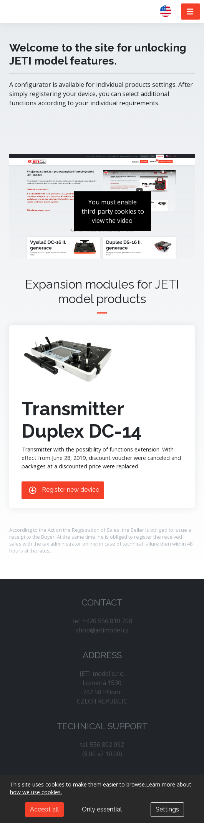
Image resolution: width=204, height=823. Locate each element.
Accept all (44, 809)
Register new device (63, 490)
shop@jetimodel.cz (102, 630)
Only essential (102, 809)
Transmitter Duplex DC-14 (82, 420)
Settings (167, 809)
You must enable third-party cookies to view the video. (112, 211)
